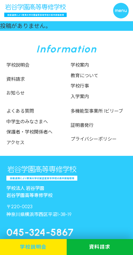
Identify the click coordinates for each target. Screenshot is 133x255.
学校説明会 (17, 65)
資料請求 (15, 79)
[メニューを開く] (121, 10)
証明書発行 (82, 125)
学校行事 (80, 86)
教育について (84, 75)
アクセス (15, 142)
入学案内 (80, 96)
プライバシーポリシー (94, 139)
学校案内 (80, 65)
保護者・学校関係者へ (29, 132)
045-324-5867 (40, 232)
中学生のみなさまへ (27, 121)
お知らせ (15, 93)
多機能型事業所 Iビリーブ (97, 111)
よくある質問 (20, 111)
